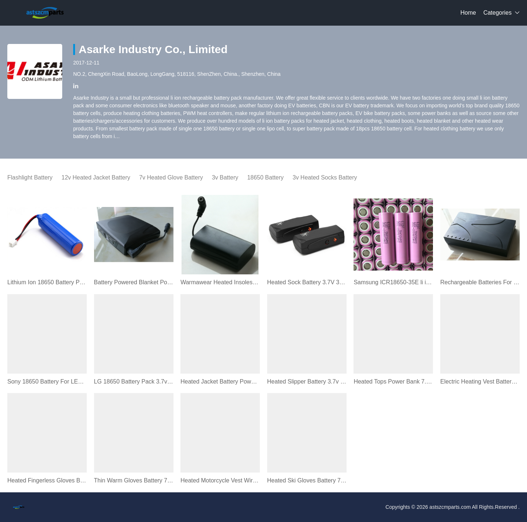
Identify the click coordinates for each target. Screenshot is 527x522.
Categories (497, 13)
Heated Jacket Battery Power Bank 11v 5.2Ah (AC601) (220, 381)
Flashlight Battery (30, 177)
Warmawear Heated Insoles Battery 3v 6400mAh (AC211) (220, 282)
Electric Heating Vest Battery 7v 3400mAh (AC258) (480, 381)
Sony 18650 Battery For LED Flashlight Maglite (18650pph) (47, 381)
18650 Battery (265, 177)
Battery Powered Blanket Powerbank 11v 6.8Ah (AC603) (133, 282)
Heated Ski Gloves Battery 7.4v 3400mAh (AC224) (307, 480)
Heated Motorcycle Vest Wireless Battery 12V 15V (220, 480)
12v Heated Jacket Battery (95, 177)
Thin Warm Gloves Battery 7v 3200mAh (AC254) (133, 480)
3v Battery (225, 177)
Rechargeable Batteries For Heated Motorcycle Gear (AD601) (480, 282)
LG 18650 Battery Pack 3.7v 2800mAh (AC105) (133, 381)
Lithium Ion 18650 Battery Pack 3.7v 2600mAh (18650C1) (47, 282)
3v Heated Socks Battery (325, 177)
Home (468, 13)
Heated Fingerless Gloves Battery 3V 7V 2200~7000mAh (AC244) (47, 480)
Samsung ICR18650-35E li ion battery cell (393, 282)
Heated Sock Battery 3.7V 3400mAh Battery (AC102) (307, 282)
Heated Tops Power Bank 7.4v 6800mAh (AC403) (393, 381)
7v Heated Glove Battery (171, 177)
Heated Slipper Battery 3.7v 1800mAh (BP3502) (307, 381)
